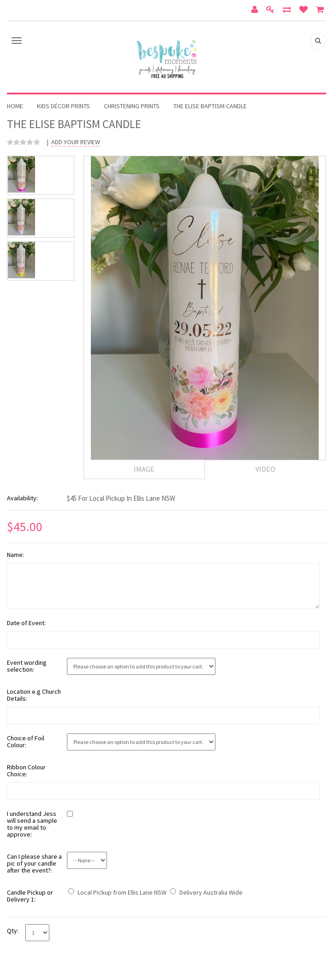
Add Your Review (75, 142)
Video (265, 469)
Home (15, 106)
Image (144, 469)
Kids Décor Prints (63, 106)
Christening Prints (132, 106)
